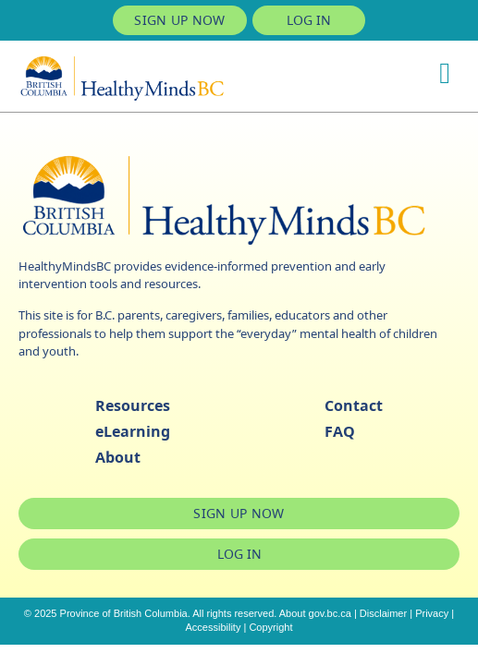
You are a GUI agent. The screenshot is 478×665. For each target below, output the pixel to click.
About (118, 457)
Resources (132, 405)
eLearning (132, 431)
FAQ (340, 431)
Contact (354, 405)
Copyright (270, 627)
